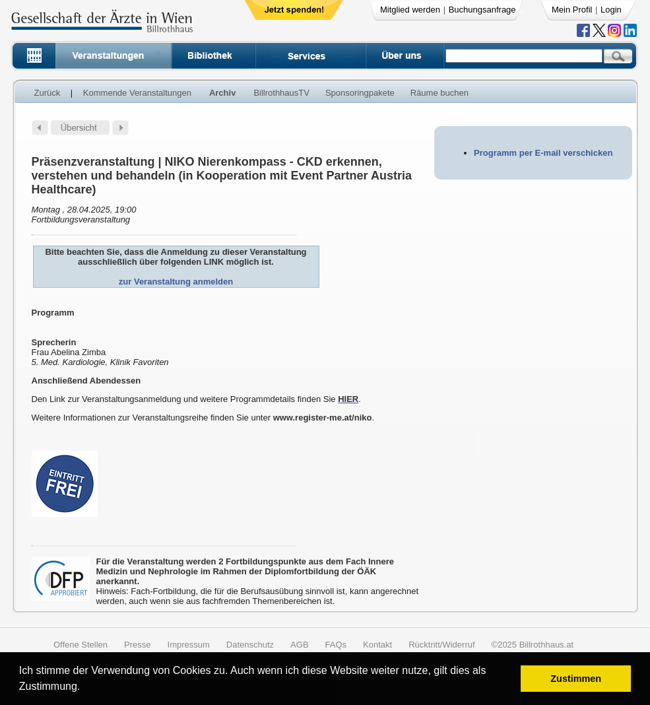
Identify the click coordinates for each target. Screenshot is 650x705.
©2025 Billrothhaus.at (533, 645)
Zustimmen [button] (575, 678)
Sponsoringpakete (360, 93)
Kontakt (377, 645)
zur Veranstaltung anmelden (176, 281)
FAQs (336, 645)
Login (611, 10)
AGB (299, 645)
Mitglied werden (410, 10)
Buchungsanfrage (482, 10)
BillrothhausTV (281, 93)
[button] (84, 688)
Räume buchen (439, 93)
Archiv (222, 93)
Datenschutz (250, 645)
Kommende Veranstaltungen (137, 93)
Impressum (189, 645)
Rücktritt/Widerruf (441, 645)
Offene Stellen (80, 645)
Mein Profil (572, 10)
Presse (137, 645)
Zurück (47, 93)
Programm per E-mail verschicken (543, 153)
